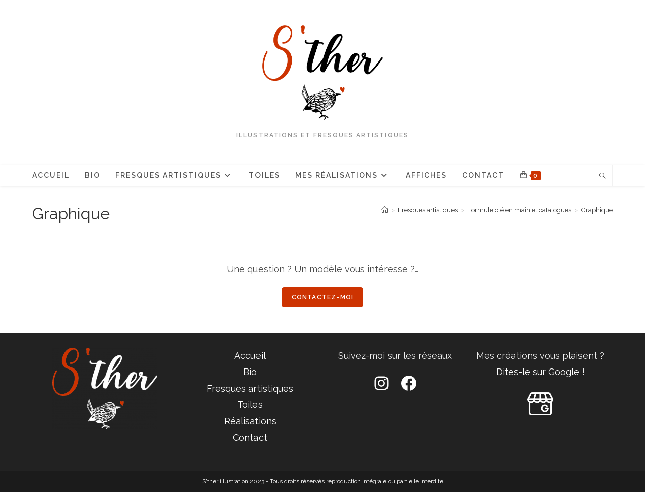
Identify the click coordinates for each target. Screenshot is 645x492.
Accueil (250, 355)
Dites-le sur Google (537, 371)
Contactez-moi (323, 297)
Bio (250, 371)
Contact (250, 437)
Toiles (250, 404)
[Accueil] (384, 210)
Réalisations (250, 421)
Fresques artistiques (250, 388)
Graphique (597, 210)
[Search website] (602, 176)
